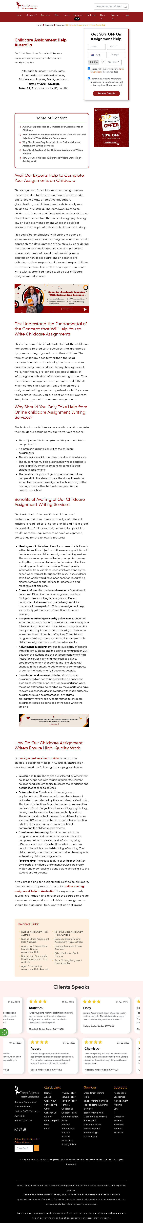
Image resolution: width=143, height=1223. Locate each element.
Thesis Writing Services (96, 1101)
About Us (103, 17)
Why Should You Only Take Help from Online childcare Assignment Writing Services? (51, 144)
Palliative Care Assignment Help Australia (69, 933)
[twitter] (20, 1129)
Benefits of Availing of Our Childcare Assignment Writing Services (52, 152)
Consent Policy (69, 1113)
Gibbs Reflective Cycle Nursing (67, 954)
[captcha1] (113, 62)
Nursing (118, 1105)
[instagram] (16, 1129)
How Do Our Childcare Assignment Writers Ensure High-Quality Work (52, 160)
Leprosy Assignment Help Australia (68, 947)
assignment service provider (40, 758)
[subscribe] (36, 1148)
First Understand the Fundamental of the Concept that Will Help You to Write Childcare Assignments (54, 136)
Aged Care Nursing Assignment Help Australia (35, 967)
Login (126, 15)
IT (115, 1113)
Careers (48, 1117)
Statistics (118, 1132)
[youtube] (24, 1129)
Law (116, 1109)
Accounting (120, 1093)
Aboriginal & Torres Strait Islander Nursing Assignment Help (34, 949)
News (66, 15)
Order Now (50, 1101)
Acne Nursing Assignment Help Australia (68, 961)
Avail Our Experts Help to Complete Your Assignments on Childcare (52, 128)
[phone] (116, 55)
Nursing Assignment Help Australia (34, 933)
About (47, 1097)
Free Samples (51, 1121)
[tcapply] (89, 68)
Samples (45, 15)
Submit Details (106, 93)
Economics (119, 1097)
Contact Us (115, 17)
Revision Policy (69, 1101)
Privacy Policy (68, 1093)
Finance (118, 1129)
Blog (57, 15)
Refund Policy (68, 1097)
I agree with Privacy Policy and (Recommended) (107, 70)
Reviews (78, 17)
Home (19, 15)
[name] (96, 47)
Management (121, 1101)
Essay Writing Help (93, 1113)
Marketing (119, 1125)
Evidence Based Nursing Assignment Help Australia (69, 940)
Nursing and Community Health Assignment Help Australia (34, 959)
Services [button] (30, 15)
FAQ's (47, 1129)
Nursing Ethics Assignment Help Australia (35, 940)
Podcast (65, 1136)
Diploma (91, 15)
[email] (116, 47)
